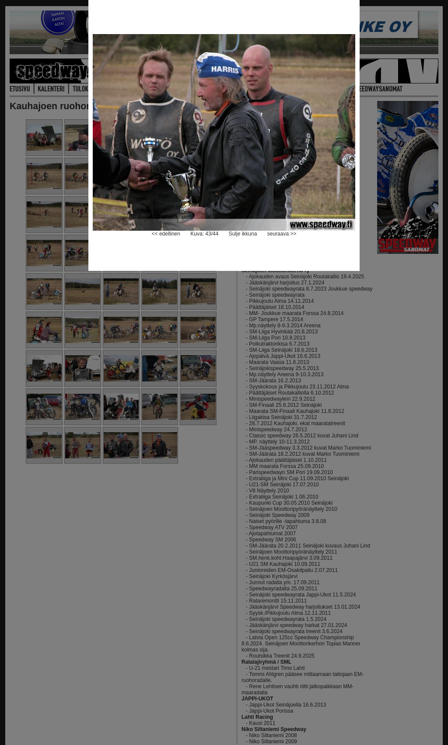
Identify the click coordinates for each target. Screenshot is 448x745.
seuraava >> (282, 234)
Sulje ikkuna (243, 234)
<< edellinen (166, 234)
